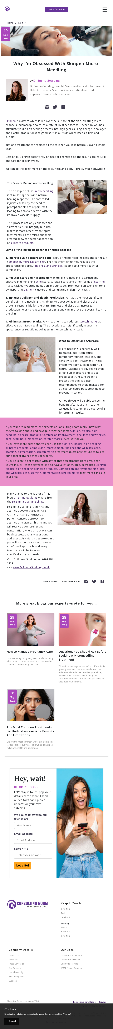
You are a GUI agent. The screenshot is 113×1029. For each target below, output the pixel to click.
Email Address (23, 834)
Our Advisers (15, 968)
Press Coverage (16, 964)
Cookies (10, 1009)
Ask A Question (56, 9)
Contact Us (14, 955)
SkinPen (11, 121)
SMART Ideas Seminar (71, 968)
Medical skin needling (87, 444)
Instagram (65, 909)
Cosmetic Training (69, 964)
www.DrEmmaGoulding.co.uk (31, 567)
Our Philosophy (16, 972)
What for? (67, 1014)
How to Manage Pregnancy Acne (30, 652)
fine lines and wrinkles (91, 435)
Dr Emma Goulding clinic (27, 501)
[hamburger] (104, 9)
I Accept (12, 1021)
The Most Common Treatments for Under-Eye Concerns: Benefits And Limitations (30, 731)
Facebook (65, 917)
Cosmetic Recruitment (71, 955)
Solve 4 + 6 (21, 848)
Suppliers (13, 981)
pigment (29, 289)
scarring (99, 281)
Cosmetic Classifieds (70, 959)
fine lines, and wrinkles (47, 265)
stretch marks (88, 321)
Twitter (64, 913)
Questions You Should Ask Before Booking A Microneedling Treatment (82, 656)
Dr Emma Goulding (46, 81)
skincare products (21, 243)
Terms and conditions (84, 1002)
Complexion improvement (58, 435)
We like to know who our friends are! (30, 817)
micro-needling (43, 191)
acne (39, 281)
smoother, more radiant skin (27, 261)
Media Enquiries (16, 976)
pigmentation (33, 439)
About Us (13, 959)
